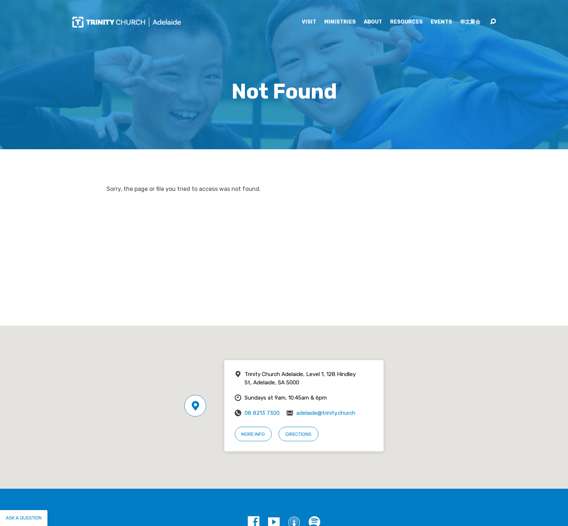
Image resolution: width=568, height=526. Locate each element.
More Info (253, 434)
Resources (406, 22)
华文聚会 (470, 22)
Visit (309, 22)
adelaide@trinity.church (325, 413)
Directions (298, 434)
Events (441, 22)
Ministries (340, 22)
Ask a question (24, 518)
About (373, 22)
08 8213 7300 (262, 413)
